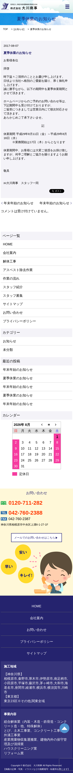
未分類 (8, 349)
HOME (8, 244)
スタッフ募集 (13, 295)
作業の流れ (11, 278)
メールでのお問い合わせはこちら (34, 537)
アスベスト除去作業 (18, 270)
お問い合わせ (13, 312)
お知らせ (19, 29)
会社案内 (9, 252)
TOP (5, 29)
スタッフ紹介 (13, 287)
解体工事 (9, 261)
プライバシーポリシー (19, 321)
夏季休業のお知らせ (18, 378)
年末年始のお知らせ (18, 203)
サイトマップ (13, 304)
